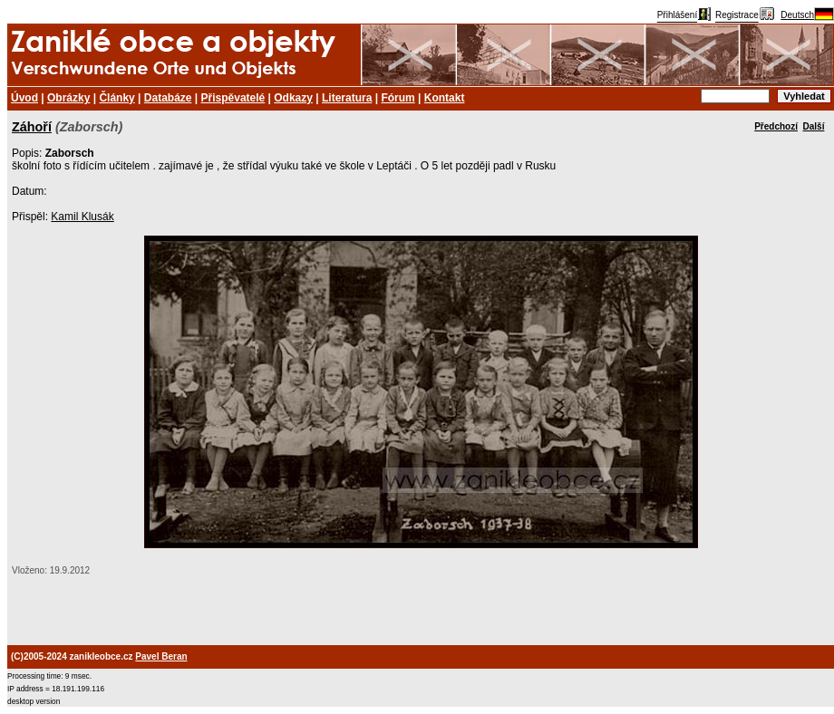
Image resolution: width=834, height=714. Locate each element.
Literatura (347, 98)
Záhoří (32, 127)
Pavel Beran (161, 656)
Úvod (24, 98)
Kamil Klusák (82, 216)
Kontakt (444, 98)
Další (814, 126)
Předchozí (776, 126)
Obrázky (68, 98)
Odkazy (293, 98)
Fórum (397, 98)
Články (116, 98)
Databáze (168, 98)
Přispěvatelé (233, 98)
